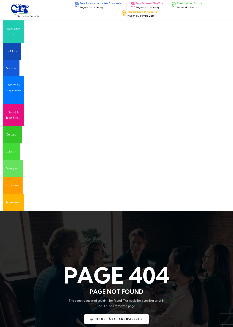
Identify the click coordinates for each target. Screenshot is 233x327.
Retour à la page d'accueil (116, 145)
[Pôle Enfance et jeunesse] (124, 13)
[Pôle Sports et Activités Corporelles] (77, 4)
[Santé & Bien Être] (19, 248)
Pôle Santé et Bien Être (149, 3)
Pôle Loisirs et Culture (41, 261)
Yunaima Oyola (165, 317)
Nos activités (179, 255)
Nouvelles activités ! (184, 275)
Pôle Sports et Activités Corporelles (101, 3)
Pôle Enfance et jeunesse (142, 11)
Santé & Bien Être (38, 246)
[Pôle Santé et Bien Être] (133, 4)
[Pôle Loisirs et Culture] (19, 263)
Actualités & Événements (175, 221)
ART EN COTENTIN (183, 235)
